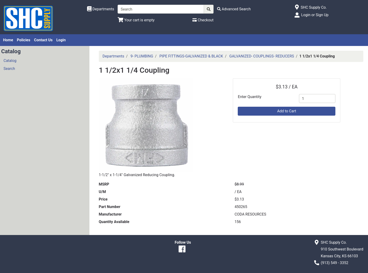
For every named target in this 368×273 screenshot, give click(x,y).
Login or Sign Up (314, 15)
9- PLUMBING (141, 56)
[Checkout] (202, 20)
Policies (23, 40)
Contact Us (43, 40)
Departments (113, 56)
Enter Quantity (249, 97)
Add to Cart (286, 111)
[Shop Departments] (100, 9)
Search (9, 68)
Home (8, 40)
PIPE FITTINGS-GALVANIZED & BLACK (191, 56)
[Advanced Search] (234, 9)
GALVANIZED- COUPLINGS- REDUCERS (261, 56)
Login (61, 40)
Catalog (10, 60)
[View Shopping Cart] (136, 20)
